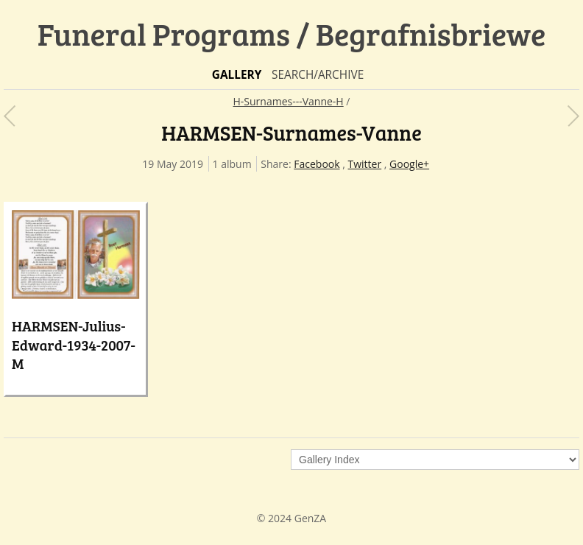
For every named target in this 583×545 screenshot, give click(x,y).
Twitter (365, 164)
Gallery (237, 74)
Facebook (316, 164)
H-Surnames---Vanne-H (288, 101)
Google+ (409, 164)
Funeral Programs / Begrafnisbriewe (292, 33)
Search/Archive (318, 74)
